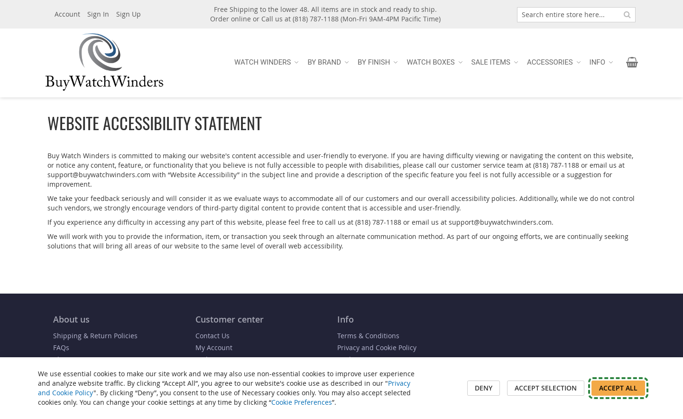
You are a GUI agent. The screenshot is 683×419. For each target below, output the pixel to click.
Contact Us (212, 335)
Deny (483, 387)
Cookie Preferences (301, 402)
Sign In (98, 14)
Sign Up (128, 14)
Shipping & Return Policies (95, 335)
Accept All (618, 387)
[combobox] (576, 14)
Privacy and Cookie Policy (376, 347)
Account (67, 14)
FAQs (61, 347)
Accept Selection (546, 387)
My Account (213, 347)
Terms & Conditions (368, 335)
